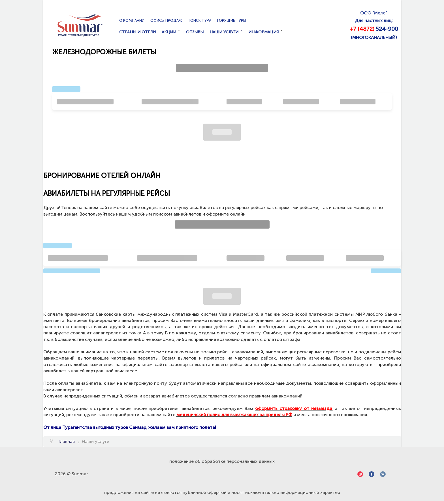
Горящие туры (231, 20)
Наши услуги (226, 32)
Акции (171, 32)
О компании (131, 20)
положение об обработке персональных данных (222, 461)
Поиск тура (199, 20)
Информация (265, 32)
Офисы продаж (166, 20)
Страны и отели (137, 32)
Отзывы (195, 32)
